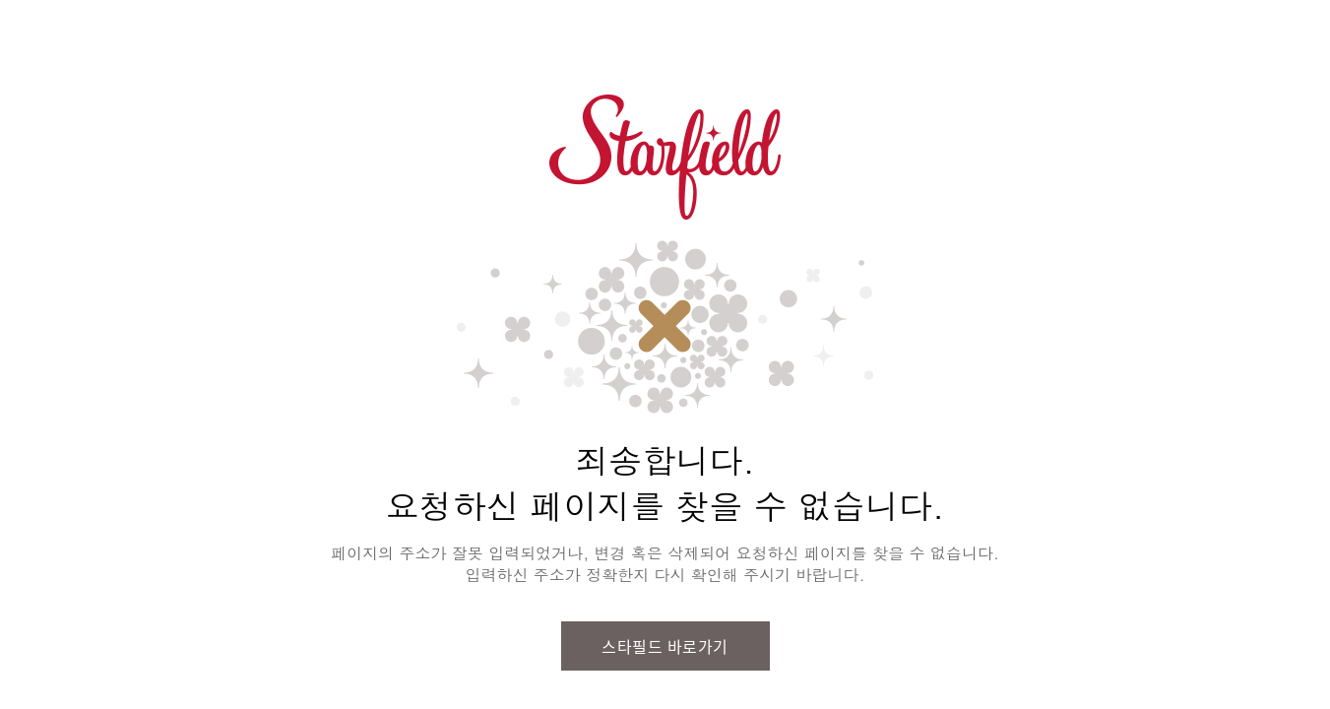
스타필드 (665, 158)
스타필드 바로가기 (665, 646)
